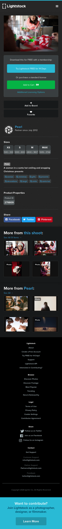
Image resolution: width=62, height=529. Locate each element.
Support (31, 359)
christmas (21, 176)
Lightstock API (31, 363)
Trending (31, 391)
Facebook (12, 219)
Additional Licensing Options (31, 92)
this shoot (33, 233)
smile (33, 181)
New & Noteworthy (31, 395)
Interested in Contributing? (31, 367)
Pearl (18, 126)
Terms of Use (31, 406)
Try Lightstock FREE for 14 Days (31, 68)
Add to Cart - (31, 84)
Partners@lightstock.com (31, 468)
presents (43, 176)
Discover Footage (31, 383)
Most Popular (31, 387)
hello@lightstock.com (31, 476)
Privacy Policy (31, 410)
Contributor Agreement (31, 418)
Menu (57, 6)
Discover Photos (31, 379)
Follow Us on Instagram (33, 440)
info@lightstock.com (31, 460)
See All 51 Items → (13, 237)
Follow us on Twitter (33, 430)
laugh (23, 181)
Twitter (28, 219)
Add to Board (31, 104)
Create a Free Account (31, 351)
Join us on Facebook (33, 435)
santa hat (45, 181)
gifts (33, 176)
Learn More (31, 521)
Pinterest (44, 219)
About (31, 347)
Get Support (31, 452)
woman (9, 176)
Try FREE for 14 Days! (31, 355)
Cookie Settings (31, 414)
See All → (8, 292)
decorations (11, 181)
